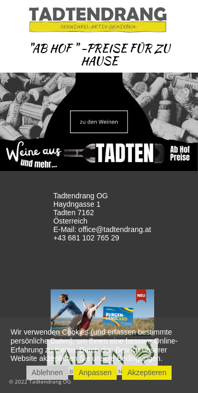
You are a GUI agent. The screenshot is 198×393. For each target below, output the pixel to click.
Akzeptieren (146, 372)
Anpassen (95, 372)
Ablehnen (47, 372)
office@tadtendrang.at (114, 229)
